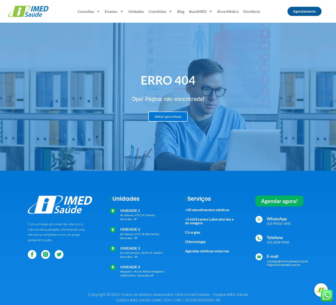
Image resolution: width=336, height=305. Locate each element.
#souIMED (201, 11)
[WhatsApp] (259, 219)
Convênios (160, 11)
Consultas (89, 11)
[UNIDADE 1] (113, 211)
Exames (114, 11)
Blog (180, 11)
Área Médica (227, 11)
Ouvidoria (251, 11)
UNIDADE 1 (130, 210)
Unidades (136, 11)
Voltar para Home (168, 116)
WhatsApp (277, 218)
